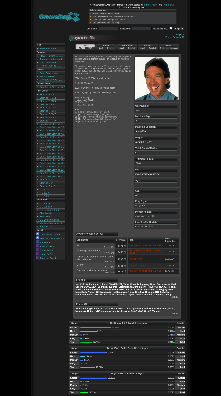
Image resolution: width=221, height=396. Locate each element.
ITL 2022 (44, 189)
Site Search (46, 213)
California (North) (143, 142)
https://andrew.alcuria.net (147, 174)
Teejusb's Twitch (46, 258)
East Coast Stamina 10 (51, 150)
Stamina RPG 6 (48, 111)
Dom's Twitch (45, 250)
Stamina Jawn (47, 179)
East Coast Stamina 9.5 (52, 147)
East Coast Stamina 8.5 (52, 140)
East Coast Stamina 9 (51, 143)
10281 (137, 163)
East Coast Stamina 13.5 (52, 173)
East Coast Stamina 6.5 (52, 127)
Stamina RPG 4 (48, 104)
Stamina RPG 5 (48, 107)
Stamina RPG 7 (48, 114)
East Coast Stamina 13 (51, 170)
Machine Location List (51, 223)
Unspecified (140, 131)
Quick (100, 48)
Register (179, 34)
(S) (60, 56)
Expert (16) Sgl (109, 247)
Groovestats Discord (48, 234)
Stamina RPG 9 (48, 120)
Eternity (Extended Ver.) (89, 250)
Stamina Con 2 (47, 186)
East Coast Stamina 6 (51, 124)
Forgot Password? (174, 37)
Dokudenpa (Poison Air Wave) (92, 270)
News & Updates (48, 48)
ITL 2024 (44, 196)
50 (135, 152)
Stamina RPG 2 (48, 98)
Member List (46, 226)
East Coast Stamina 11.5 (52, 160)
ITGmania (45, 203)
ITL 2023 (44, 192)
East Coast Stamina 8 (51, 137)
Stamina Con (46, 183)
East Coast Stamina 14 (51, 176)
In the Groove (151, 4)
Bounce (81, 264)
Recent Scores (47, 76)
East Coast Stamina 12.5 (52, 166)
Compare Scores (48, 79)
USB (90, 48)
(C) (62, 56)
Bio (80, 48)
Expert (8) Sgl (109, 267)
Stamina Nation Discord (50, 238)
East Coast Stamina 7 (51, 130)
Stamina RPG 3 (48, 101)
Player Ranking (47, 56)
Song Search (46, 216)
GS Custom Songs (49, 220)
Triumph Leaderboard (51, 59)
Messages (174, 48)
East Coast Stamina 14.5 (52, 87)
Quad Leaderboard (49, 62)
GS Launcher (46, 206)
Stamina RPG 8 (48, 117)
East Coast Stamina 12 (51, 163)
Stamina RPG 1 (48, 94)
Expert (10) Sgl (109, 261)
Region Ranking (48, 65)
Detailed (110, 48)
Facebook (43, 242)
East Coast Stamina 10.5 (52, 153)
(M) (57, 56)
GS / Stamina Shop (49, 210)
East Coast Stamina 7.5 (52, 134)
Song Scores (46, 73)
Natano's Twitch (46, 254)
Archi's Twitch (45, 246)
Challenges (164, 48)
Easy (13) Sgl (109, 272)
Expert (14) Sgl (109, 253)
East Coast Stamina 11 (51, 156)
